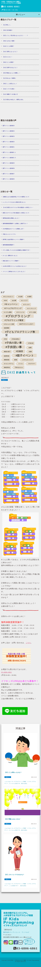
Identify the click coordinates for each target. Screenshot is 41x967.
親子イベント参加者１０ (9, 157)
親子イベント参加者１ (9, 147)
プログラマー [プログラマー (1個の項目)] (31, 363)
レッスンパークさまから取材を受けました (14, 202)
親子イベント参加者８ (9, 168)
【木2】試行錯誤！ (8, 30)
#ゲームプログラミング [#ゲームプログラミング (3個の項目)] (13, 308)
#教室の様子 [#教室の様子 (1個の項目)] (7, 351)
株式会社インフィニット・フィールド (16, 932)
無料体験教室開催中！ (9, 244)
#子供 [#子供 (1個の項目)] (5, 339)
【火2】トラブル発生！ (9, 88)
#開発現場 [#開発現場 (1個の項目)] (6, 359)
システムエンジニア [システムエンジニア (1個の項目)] (27, 359)
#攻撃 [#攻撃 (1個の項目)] (30, 347)
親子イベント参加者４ (9, 131)
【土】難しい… (7, 24)
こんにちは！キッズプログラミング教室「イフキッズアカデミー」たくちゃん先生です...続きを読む (20, 782)
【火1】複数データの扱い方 (10, 94)
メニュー (20, 14)
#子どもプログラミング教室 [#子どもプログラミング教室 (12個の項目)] (20, 331)
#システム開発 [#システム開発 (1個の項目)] (8, 312)
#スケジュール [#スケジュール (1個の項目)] (20, 312)
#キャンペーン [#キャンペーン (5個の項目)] (11, 304)
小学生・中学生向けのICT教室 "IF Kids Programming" (25, 960)
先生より (4, 380)
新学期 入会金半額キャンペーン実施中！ (14, 239)
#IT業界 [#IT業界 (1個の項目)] (29, 296)
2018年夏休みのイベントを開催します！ (13, 228)
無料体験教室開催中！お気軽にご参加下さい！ (15, 223)
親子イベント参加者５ (9, 125)
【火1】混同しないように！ (10, 51)
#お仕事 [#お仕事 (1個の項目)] (14, 300)
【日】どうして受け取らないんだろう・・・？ (15, 35)
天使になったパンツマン (9, 234)
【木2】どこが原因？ (8, 62)
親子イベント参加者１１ (9, 152)
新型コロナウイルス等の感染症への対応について (16, 212)
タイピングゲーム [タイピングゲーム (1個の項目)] (8, 363)
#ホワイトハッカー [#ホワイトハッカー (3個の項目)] (26, 324)
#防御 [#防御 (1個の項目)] (15, 359)
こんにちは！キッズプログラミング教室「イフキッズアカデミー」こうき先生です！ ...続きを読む (20, 884)
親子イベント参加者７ (9, 173)
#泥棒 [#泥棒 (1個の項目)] (30, 351)
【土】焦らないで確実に (9, 78)
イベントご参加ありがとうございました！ (14, 271)
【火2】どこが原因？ (8, 46)
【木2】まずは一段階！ (9, 41)
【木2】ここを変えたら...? (10, 83)
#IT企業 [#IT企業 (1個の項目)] (20, 296)
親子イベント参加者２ (9, 141)
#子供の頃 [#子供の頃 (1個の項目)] (30, 343)
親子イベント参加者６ (9, 179)
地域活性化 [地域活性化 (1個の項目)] (7, 367)
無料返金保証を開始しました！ (11, 218)
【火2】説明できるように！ (10, 67)
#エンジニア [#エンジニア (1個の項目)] (24, 300)
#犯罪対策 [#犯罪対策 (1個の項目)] (6, 356)
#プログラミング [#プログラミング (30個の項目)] (18, 316)
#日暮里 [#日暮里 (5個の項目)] (19, 351)
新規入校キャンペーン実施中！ (11, 260)
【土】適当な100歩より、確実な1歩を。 (13, 99)
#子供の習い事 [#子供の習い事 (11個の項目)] (13, 342)
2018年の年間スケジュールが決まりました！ (15, 266)
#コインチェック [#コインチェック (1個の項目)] (31, 308)
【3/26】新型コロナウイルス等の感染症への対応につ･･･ (18, 207)
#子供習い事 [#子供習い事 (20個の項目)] (14, 347)
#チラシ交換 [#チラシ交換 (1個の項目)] (32, 312)
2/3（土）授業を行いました (10, 255)
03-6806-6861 (10, 6)
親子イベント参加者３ (9, 136)
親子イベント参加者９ (9, 163)
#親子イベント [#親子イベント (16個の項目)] (25, 355)
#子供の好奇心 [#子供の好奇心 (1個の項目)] (15, 339)
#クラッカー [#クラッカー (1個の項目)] (26, 304)
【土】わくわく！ (7, 56)
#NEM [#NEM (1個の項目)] (5, 300)
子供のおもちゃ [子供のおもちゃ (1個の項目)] (19, 367)
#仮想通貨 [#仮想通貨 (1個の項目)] (6, 328)
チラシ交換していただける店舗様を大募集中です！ (16, 250)
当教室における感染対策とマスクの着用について (16, 196)
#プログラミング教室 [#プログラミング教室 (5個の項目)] (14, 320)
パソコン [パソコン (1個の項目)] (20, 363)
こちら (28, 643)
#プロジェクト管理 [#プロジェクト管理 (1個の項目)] (9, 324)
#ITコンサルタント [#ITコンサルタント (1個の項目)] (8, 296)
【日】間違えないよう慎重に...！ (11, 73)
